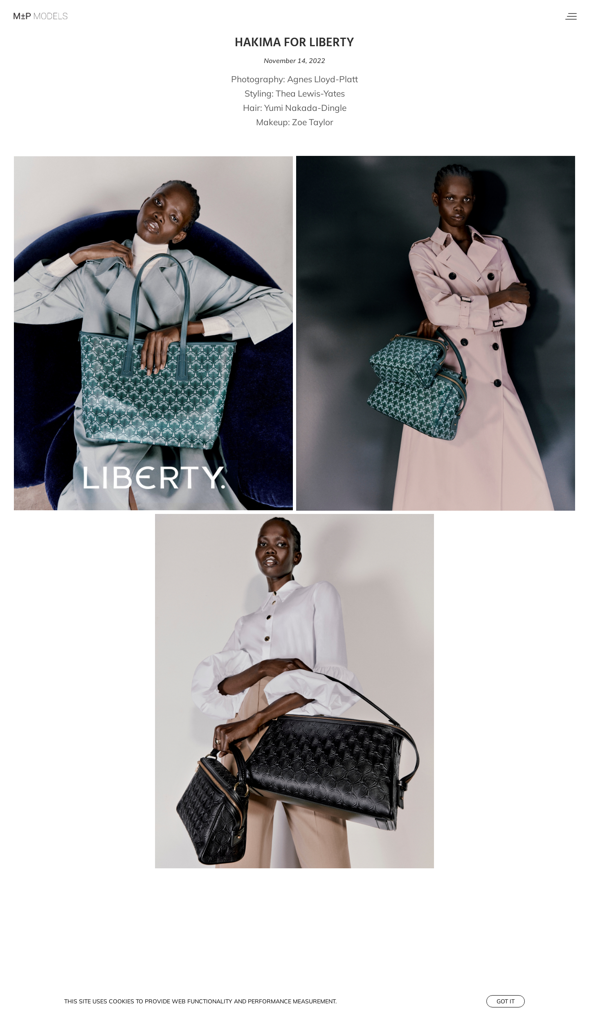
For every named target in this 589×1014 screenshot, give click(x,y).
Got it (506, 1001)
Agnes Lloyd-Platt (322, 79)
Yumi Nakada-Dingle (305, 107)
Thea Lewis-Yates (310, 93)
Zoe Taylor (312, 122)
